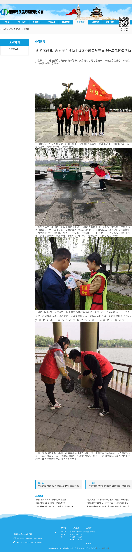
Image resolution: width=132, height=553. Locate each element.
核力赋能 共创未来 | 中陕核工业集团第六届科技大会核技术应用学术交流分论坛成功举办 (109, 506)
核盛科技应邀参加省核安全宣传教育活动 (51, 503)
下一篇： (109, 486)
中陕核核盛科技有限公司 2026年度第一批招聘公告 (54, 506)
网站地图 (93, 548)
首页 (7, 22)
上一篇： (59, 486)
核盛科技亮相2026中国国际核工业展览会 (51, 500)
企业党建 (17, 29)
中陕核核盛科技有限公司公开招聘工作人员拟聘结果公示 (107, 503)
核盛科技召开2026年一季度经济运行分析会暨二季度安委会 (107, 500)
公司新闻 (25, 29)
